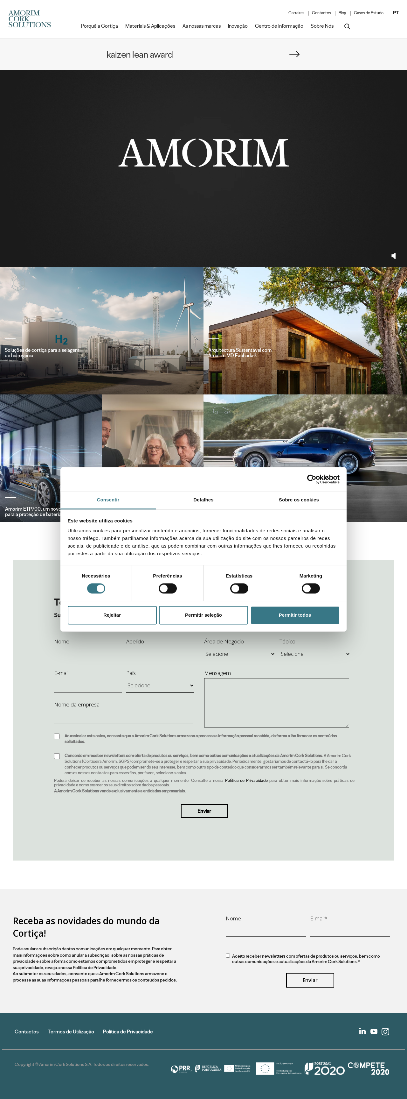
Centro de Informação (279, 26)
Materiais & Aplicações (150, 26)
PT (396, 13)
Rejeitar (112, 615)
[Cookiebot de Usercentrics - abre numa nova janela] (312, 479)
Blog (342, 13)
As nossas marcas (202, 26)
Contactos (321, 13)
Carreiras (296, 13)
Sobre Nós (322, 26)
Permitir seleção (203, 615)
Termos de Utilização (71, 1032)
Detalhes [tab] (203, 499)
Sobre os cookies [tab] (299, 499)
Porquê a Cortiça (99, 26)
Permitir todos (295, 615)
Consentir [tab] (108, 499)
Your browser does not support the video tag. (203, 152)
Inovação (238, 26)
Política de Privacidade (246, 780)
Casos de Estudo (368, 13)
